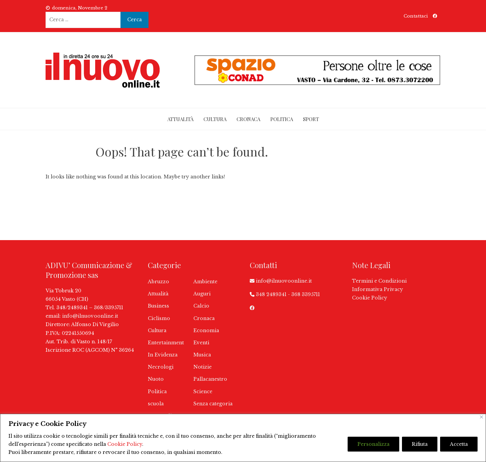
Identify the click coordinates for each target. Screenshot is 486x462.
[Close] (481, 416)
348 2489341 (271, 294)
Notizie (202, 367)
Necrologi (160, 367)
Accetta (459, 444)
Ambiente (205, 282)
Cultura (215, 119)
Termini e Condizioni (379, 281)
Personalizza (373, 444)
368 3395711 (305, 294)
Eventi (201, 343)
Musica (202, 355)
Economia (206, 330)
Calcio (201, 306)
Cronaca (248, 119)
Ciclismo (159, 318)
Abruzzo (158, 282)
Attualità (180, 119)
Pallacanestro (210, 379)
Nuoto (156, 379)
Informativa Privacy (377, 289)
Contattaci (416, 16)
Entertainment (166, 343)
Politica (281, 119)
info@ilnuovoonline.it (90, 316)
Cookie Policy (124, 444)
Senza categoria (213, 404)
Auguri (202, 294)
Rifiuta (420, 444)
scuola (156, 404)
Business (158, 306)
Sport (311, 119)
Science (202, 391)
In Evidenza (163, 355)
